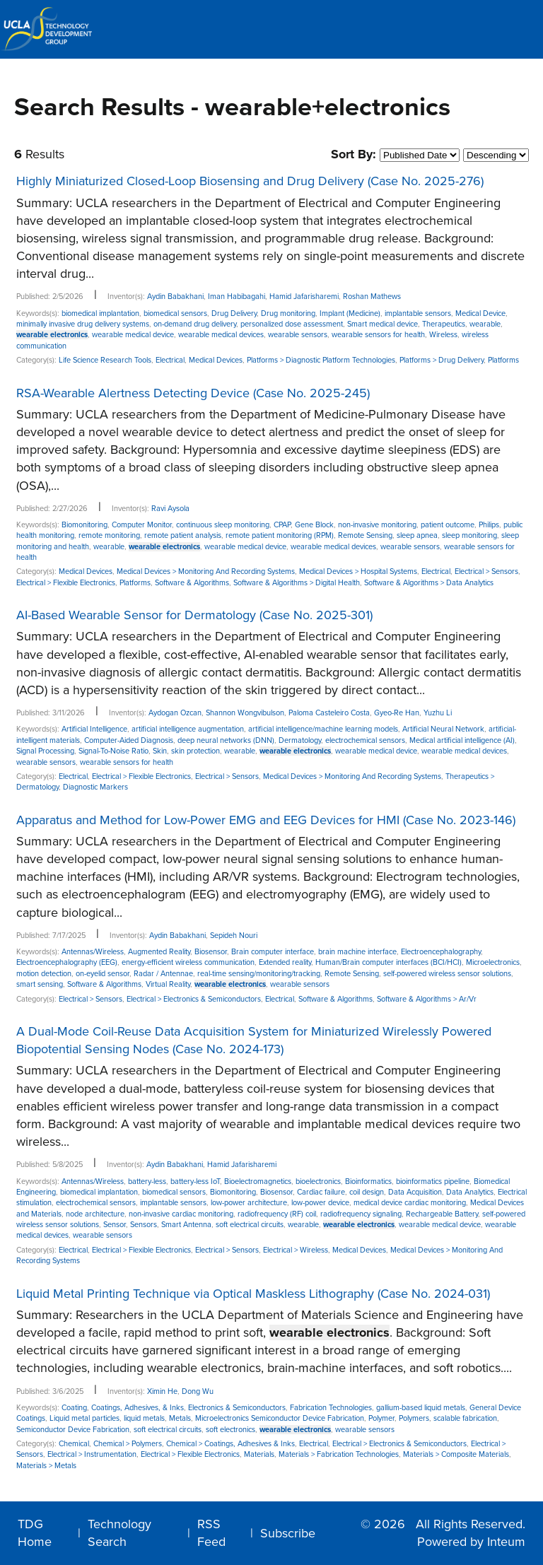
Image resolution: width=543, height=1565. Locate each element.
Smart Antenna (186, 1224)
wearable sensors (297, 334)
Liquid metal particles (84, 1418)
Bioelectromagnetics (257, 1181)
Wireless (443, 334)
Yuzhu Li (438, 712)
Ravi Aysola (170, 508)
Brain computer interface (272, 951)
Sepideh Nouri (233, 935)
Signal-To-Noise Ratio (113, 751)
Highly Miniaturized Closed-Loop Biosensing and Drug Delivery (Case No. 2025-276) (250, 181)
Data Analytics (470, 1192)
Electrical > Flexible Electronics (65, 582)
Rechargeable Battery (442, 1214)
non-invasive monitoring (377, 524)
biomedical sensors (175, 313)
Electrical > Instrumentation (91, 1454)
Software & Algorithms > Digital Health (296, 582)
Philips (489, 524)
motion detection (43, 973)
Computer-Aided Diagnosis (128, 740)
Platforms (503, 360)
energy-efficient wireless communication (188, 962)
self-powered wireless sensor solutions (447, 973)
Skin (160, 751)
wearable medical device (133, 334)
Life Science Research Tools (105, 360)
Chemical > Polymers (127, 1443)
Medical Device (480, 313)
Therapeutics (443, 324)
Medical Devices (216, 360)
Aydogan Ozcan (175, 712)
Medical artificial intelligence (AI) (462, 740)
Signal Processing (45, 751)
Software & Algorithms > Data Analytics (429, 582)
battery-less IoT (195, 1181)
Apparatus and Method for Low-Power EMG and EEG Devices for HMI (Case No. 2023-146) (265, 820)
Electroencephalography (441, 951)
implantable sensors (418, 313)
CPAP (282, 524)
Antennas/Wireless (93, 951)
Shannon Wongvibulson (245, 712)
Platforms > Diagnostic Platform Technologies (321, 360)
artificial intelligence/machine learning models (323, 729)
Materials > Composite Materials (456, 1454)
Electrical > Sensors (486, 571)
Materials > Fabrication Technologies (339, 1454)
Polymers (414, 1418)
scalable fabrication (465, 1418)
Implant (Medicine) (350, 313)
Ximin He (162, 1391)
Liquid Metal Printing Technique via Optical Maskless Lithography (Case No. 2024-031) (253, 1293)
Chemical (74, 1443)
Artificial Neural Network (443, 729)
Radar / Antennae (163, 973)
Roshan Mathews (372, 296)
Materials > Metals (46, 1465)
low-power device (320, 1202)
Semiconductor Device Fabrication (72, 1429)
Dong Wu (198, 1391)
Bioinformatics (368, 1181)
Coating (74, 1407)
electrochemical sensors (365, 740)
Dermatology (300, 740)
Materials (259, 1454)
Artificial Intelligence (94, 729)
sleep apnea (417, 535)
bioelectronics (318, 1181)
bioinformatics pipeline (432, 1181)
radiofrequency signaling (361, 1214)
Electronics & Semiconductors (237, 1407)
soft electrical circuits (250, 1224)
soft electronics (230, 1429)
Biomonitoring (84, 524)
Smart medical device (382, 324)
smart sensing (39, 984)
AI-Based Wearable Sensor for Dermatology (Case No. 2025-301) (194, 615)
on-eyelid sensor (102, 973)
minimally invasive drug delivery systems (82, 324)
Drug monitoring (288, 313)
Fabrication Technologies (331, 1407)
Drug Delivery (234, 313)
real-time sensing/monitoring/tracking (258, 973)
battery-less (147, 1181)
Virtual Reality (168, 984)
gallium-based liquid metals (420, 1407)
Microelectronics (493, 962)
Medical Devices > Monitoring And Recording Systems (206, 571)
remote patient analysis (182, 535)
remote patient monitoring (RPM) (280, 535)
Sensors (143, 1224)
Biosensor (210, 951)
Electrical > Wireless (295, 1250)
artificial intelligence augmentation (188, 729)
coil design (366, 1192)
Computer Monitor (142, 524)
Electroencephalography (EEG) (66, 962)
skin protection (195, 751)
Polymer (381, 1418)
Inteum (506, 1541)
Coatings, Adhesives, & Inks (137, 1407)
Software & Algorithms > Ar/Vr (427, 999)
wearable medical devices (221, 334)
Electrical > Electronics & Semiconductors (194, 999)
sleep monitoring (469, 535)
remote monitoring (109, 535)
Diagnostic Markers (95, 787)
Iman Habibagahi (236, 296)
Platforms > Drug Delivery (441, 360)
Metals (180, 1418)
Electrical (170, 360)
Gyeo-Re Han (396, 712)
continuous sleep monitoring (222, 524)
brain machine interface (357, 951)
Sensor (114, 1224)
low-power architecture (249, 1202)
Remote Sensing (365, 535)
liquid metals (144, 1418)
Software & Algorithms (192, 582)
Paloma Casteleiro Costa (329, 712)
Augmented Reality (159, 951)
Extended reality (285, 962)
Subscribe (287, 1533)
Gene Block (314, 524)
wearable (485, 324)
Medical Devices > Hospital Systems (358, 571)
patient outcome (447, 524)
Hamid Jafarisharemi (304, 296)
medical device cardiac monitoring (410, 1202)
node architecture (95, 1214)
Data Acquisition (415, 1192)
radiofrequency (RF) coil (277, 1214)
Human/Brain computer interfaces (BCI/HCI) (388, 962)
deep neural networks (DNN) (225, 740)
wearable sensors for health (378, 334)
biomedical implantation (100, 313)
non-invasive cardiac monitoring (181, 1214)
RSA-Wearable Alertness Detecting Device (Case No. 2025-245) (193, 393)
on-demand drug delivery (194, 324)
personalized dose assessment (291, 324)
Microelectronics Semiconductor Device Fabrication (279, 1418)
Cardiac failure (321, 1192)
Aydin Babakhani (175, 296)
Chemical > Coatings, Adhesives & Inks (230, 1443)
